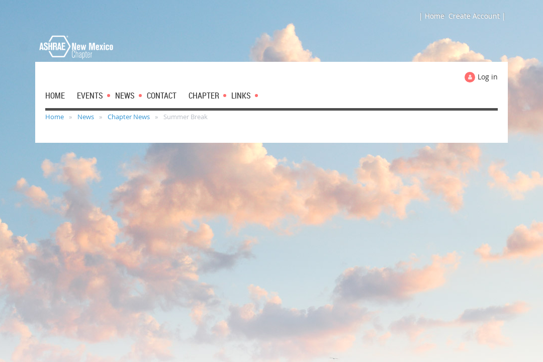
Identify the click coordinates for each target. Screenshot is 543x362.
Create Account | (477, 16)
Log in (488, 76)
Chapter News (129, 116)
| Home (431, 16)
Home (54, 116)
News (85, 116)
